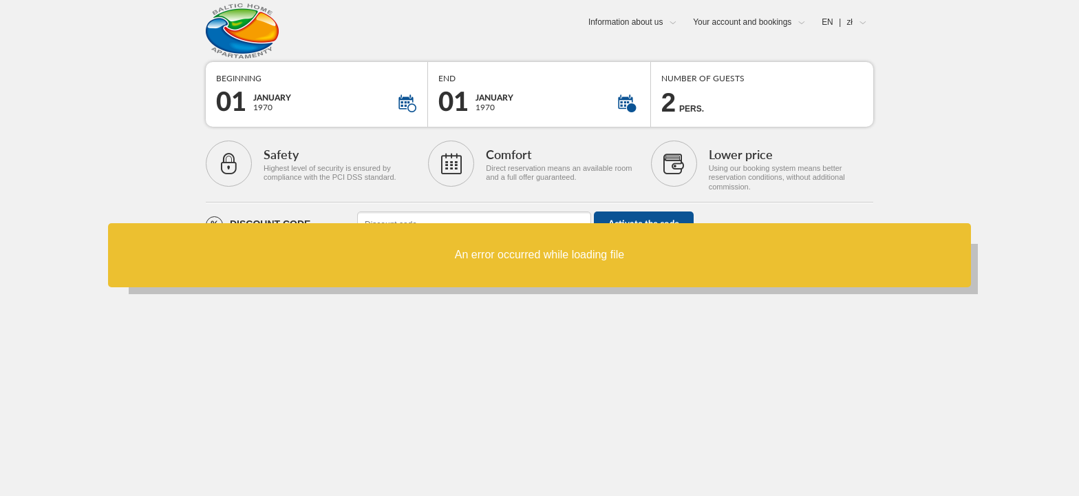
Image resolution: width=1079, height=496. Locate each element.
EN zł (837, 22)
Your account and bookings (742, 22)
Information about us (625, 22)
